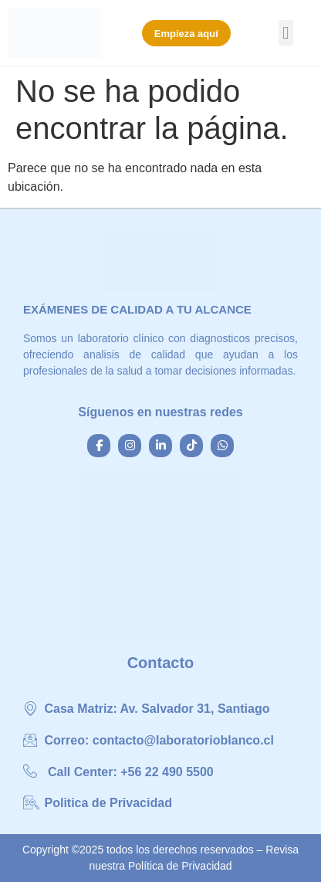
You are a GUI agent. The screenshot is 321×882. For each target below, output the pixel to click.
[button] (286, 33)
